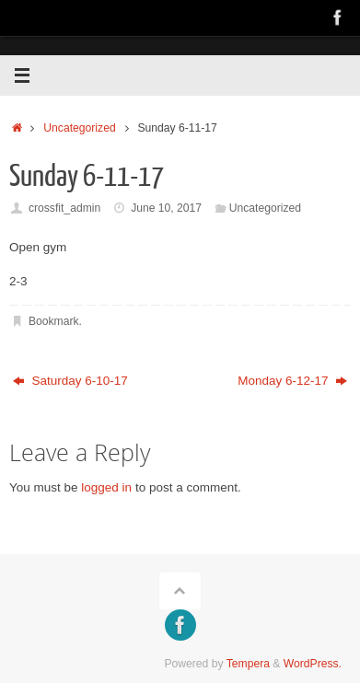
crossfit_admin (64, 208)
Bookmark (54, 321)
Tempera (248, 663)
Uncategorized (79, 128)
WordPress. (313, 663)
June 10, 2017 (166, 208)
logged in (106, 487)
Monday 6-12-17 (292, 381)
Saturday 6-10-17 (70, 381)
